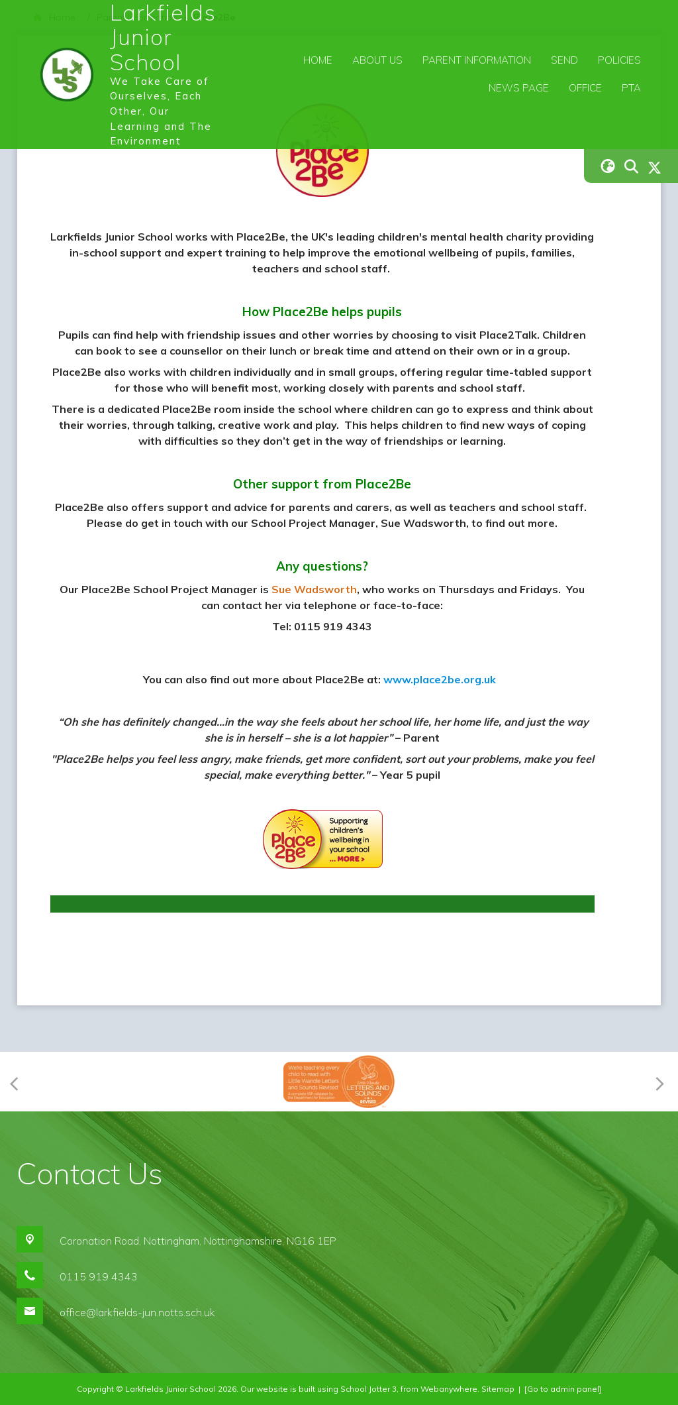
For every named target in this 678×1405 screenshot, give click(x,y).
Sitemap (497, 1389)
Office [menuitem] (585, 88)
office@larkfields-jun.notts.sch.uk (137, 1312)
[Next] (658, 1081)
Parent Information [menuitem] (476, 60)
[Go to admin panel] (562, 1389)
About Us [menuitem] (377, 60)
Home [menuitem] (317, 60)
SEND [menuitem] (564, 60)
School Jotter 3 (368, 1389)
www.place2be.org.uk (439, 679)
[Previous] (18, 1082)
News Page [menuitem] (519, 88)
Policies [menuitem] (619, 60)
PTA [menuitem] (631, 88)
